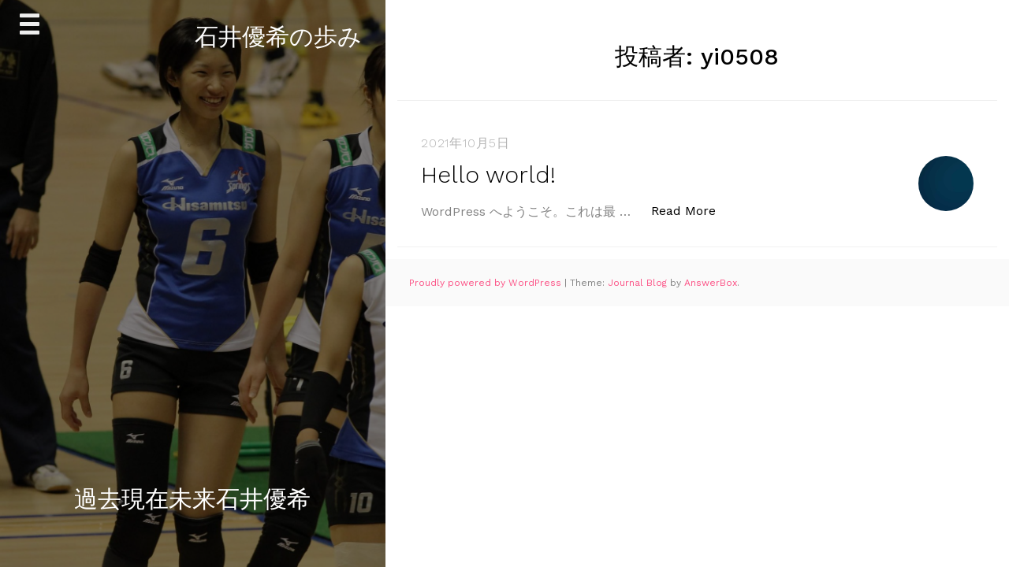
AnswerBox (710, 282)
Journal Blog (639, 282)
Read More (691, 210)
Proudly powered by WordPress (486, 282)
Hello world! (488, 174)
